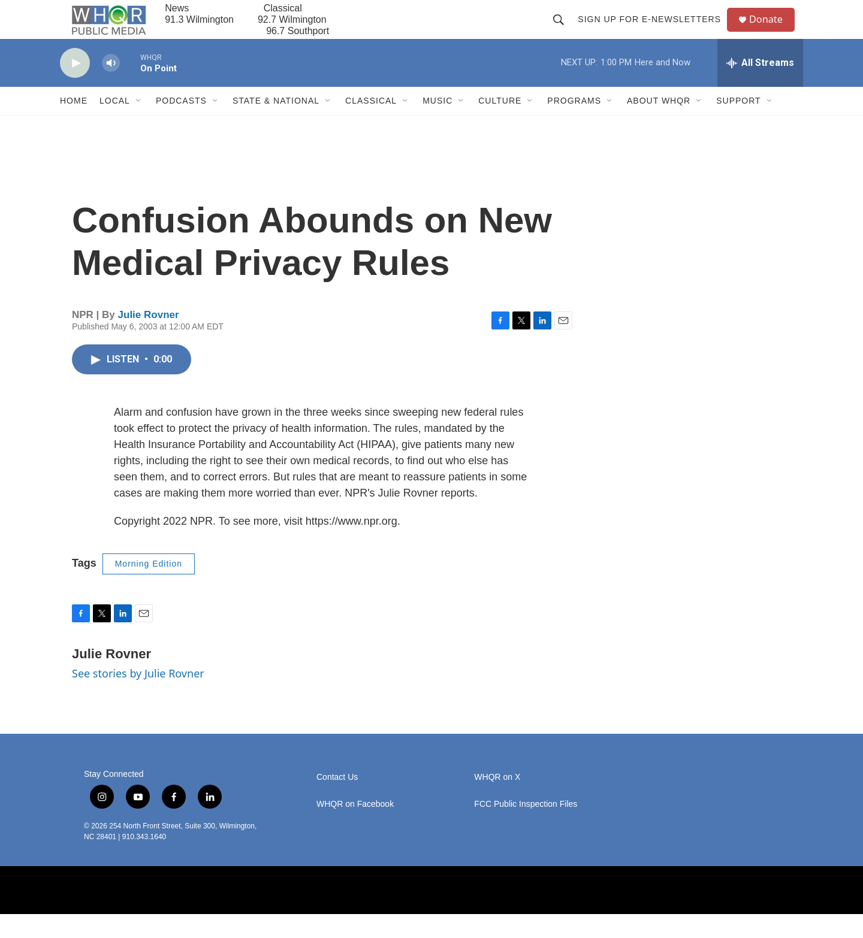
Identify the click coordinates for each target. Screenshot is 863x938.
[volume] (111, 87)
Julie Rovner (148, 338)
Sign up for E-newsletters (654, 31)
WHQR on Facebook (355, 827)
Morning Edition (148, 587)
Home (73, 124)
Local (114, 124)
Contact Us (337, 800)
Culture (499, 124)
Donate (772, 31)
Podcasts (181, 124)
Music (437, 124)
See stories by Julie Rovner (138, 697)
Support (738, 124)
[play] (75, 87)
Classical (371, 124)
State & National (276, 124)
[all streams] (760, 87)
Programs (574, 124)
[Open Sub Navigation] (139, 124)
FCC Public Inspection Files (525, 827)
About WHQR (658, 124)
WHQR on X (497, 800)
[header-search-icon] (563, 31)
